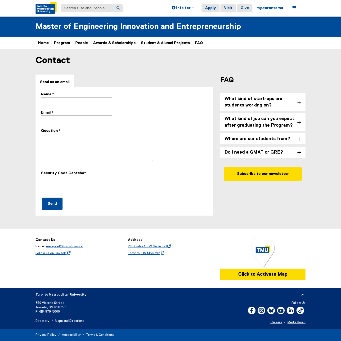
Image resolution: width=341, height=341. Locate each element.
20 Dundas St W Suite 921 (149, 246)
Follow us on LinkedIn (53, 253)
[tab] (55, 81)
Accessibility (71, 335)
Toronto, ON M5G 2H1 (146, 253)
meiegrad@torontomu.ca (64, 246)
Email (46, 113)
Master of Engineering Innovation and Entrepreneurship (138, 27)
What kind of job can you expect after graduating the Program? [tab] (259, 121)
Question (49, 131)
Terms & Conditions (100, 335)
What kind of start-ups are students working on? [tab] (253, 102)
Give (245, 8)
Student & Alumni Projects (165, 43)
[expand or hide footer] (302, 295)
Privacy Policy (46, 335)
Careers (276, 322)
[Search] (118, 8)
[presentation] (77, 185)
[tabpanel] (124, 151)
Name (46, 94)
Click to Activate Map (262, 274)
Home (43, 43)
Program (62, 43)
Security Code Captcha (62, 173)
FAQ (199, 43)
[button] (182, 8)
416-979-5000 (49, 311)
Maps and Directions (69, 321)
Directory (42, 321)
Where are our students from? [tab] (257, 139)
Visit (228, 8)
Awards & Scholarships (114, 43)
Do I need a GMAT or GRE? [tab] (253, 152)
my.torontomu (269, 8)
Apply (210, 8)
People (81, 43)
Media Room (296, 322)
